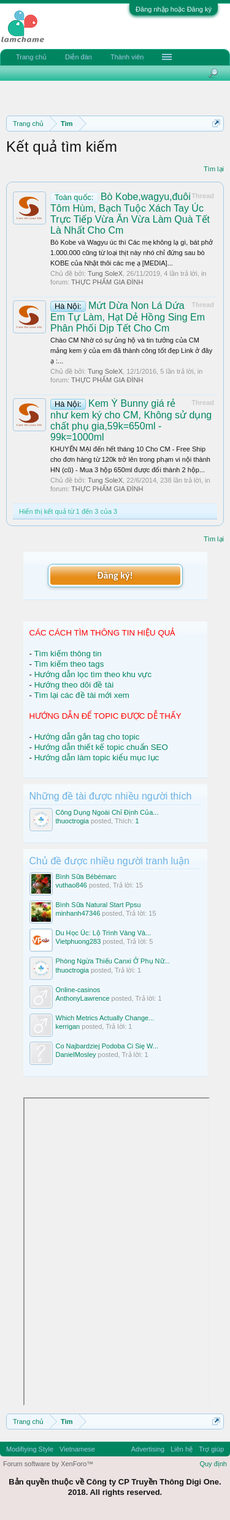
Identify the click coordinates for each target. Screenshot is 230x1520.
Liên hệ (182, 1449)
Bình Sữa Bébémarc (86, 876)
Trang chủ (31, 57)
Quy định (213, 1463)
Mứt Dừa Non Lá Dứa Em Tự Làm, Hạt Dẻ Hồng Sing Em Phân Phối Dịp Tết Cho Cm (127, 316)
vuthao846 (71, 885)
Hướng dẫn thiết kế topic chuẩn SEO (101, 747)
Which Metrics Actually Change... (105, 1017)
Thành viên (127, 57)
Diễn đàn (78, 57)
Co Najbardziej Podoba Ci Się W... (107, 1046)
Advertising (147, 1449)
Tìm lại (214, 168)
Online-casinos (78, 989)
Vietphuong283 (78, 941)
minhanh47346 (78, 913)
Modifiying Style (29, 1449)
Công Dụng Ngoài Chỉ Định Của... (107, 812)
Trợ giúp (211, 1449)
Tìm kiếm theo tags (69, 664)
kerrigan (68, 1026)
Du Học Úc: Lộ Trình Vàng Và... (103, 932)
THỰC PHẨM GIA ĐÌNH (107, 282)
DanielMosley (76, 1054)
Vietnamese (77, 1449)
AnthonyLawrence (83, 998)
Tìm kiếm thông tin (67, 653)
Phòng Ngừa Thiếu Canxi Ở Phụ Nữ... (113, 961)
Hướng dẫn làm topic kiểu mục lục (96, 757)
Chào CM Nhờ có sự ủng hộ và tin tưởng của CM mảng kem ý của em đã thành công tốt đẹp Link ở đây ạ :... (131, 350)
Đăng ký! (114, 575)
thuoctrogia (72, 821)
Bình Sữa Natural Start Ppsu (98, 904)
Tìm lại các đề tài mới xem (81, 695)
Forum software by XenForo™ (48, 1463)
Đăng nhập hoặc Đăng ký (174, 9)
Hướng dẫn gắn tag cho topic (87, 736)
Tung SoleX (105, 273)
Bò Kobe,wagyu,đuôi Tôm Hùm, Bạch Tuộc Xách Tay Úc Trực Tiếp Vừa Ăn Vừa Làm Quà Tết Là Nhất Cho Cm (130, 213)
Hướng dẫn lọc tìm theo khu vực (92, 674)
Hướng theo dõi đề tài (73, 684)
